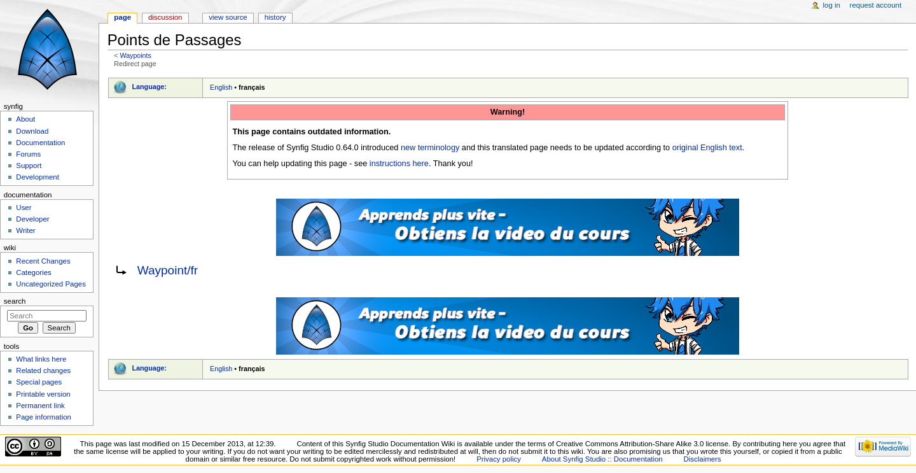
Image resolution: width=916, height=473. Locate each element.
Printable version (43, 394)
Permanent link (40, 405)
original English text (707, 147)
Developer (32, 219)
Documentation (40, 142)
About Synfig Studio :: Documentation (602, 459)
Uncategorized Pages (51, 284)
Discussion (165, 17)
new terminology (430, 147)
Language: (149, 86)
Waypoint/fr (167, 270)
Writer (25, 230)
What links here (41, 359)
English (221, 87)
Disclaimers (702, 459)
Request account (876, 5)
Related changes (43, 370)
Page (122, 17)
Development (37, 177)
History (275, 17)
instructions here (399, 163)
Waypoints (135, 55)
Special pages (39, 382)
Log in (831, 5)
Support (28, 165)
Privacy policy (498, 459)
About (25, 119)
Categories (33, 272)
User (23, 207)
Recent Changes (43, 261)
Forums (28, 154)
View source (228, 17)
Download (32, 131)
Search (15, 301)
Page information (43, 417)
